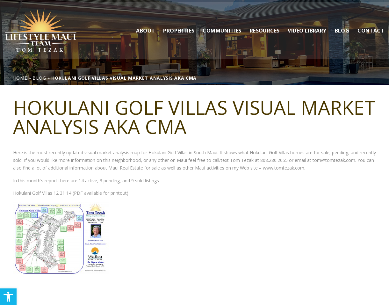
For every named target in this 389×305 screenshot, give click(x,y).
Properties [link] (178, 28)
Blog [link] (342, 28)
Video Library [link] (307, 28)
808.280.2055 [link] (274, 160)
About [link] (145, 28)
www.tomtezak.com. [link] (284, 168)
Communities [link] (222, 28)
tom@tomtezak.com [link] (334, 160)
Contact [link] (370, 28)
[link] (8, 296)
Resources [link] (265, 28)
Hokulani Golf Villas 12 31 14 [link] (42, 193)
